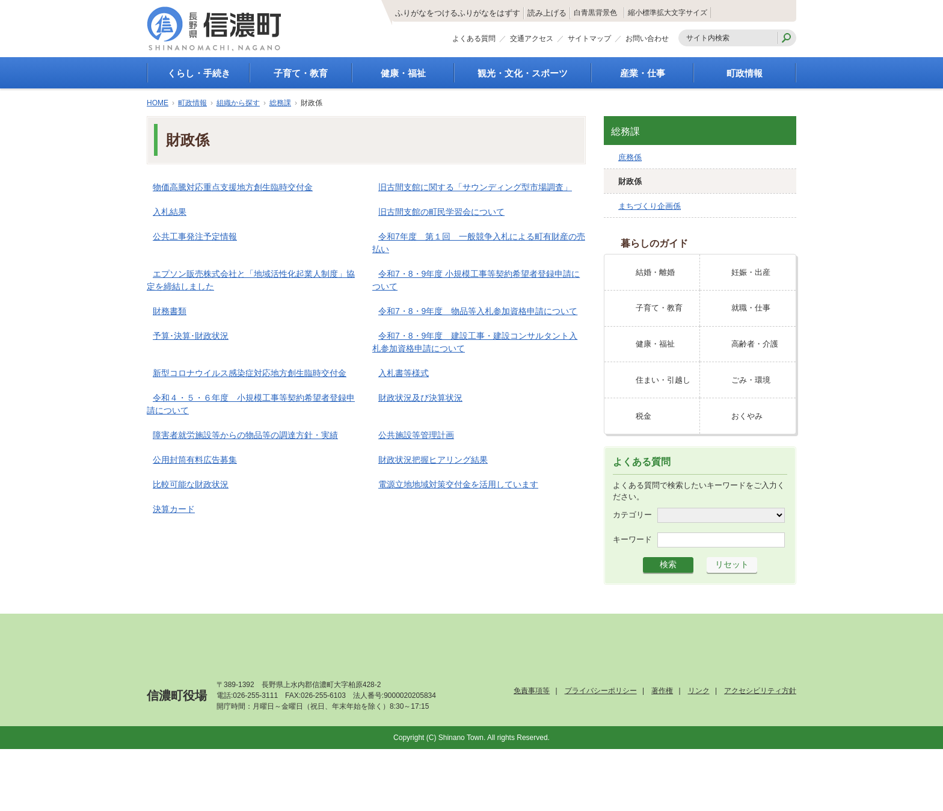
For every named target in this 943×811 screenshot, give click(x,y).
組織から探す (238, 103)
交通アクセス (531, 41)
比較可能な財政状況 (191, 484)
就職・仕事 (750, 307)
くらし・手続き (198, 73)
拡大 (694, 12)
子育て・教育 (301, 73)
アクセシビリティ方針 (760, 690)
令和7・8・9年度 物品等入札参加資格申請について (477, 311)
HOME (157, 103)
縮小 (637, 12)
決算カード (174, 509)
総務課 (280, 103)
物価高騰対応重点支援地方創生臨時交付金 (233, 187)
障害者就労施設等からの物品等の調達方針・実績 (245, 435)
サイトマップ (589, 41)
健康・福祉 (403, 73)
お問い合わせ (647, 41)
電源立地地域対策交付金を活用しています (458, 484)
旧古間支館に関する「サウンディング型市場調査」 (475, 187)
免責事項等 (532, 690)
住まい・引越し (663, 379)
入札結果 (169, 212)
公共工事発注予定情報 (195, 236)
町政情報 (744, 73)
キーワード (632, 539)
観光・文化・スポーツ (523, 73)
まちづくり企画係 (649, 206)
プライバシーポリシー (601, 690)
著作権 (662, 690)
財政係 (630, 181)
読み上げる (485, 13)
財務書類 (169, 311)
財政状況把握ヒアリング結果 (433, 459)
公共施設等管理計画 (416, 435)
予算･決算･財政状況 (191, 336)
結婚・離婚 (655, 272)
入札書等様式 (403, 373)
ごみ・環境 (750, 379)
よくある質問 (474, 41)
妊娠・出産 (750, 272)
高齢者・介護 (754, 343)
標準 (666, 12)
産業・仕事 (642, 73)
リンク (699, 690)
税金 (643, 416)
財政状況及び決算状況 (420, 397)
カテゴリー (632, 514)
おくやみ (747, 416)
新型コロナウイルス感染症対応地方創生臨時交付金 (249, 373)
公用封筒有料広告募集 (195, 459)
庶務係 (630, 157)
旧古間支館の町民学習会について (441, 212)
